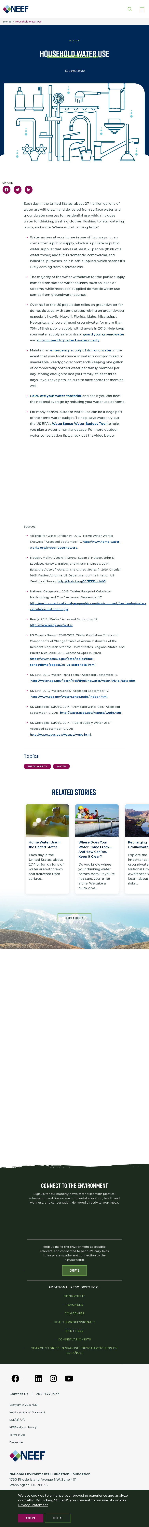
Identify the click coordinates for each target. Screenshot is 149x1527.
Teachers (74, 1305)
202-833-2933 (48, 1394)
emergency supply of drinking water (81, 350)
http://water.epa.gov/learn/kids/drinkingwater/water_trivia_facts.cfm (83, 681)
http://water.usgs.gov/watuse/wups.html (60, 734)
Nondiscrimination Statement (27, 1412)
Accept (30, 1518)
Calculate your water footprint (56, 396)
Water (61, 766)
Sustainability (37, 766)
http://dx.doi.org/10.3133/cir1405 (82, 581)
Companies (74, 1313)
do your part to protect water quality (68, 340)
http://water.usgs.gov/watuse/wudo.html (91, 712)
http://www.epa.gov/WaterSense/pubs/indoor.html (69, 697)
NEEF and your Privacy (22, 1427)
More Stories (74, 918)
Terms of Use (17, 1434)
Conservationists (74, 1339)
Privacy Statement (33, 1505)
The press (74, 1331)
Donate (74, 1270)
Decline (58, 1518)
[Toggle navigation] (142, 9)
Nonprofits (74, 1296)
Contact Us (18, 1394)
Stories (7, 21)
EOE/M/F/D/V (17, 1419)
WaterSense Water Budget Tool (79, 424)
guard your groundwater (104, 334)
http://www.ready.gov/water (51, 625)
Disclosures (16, 1442)
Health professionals (74, 1322)
